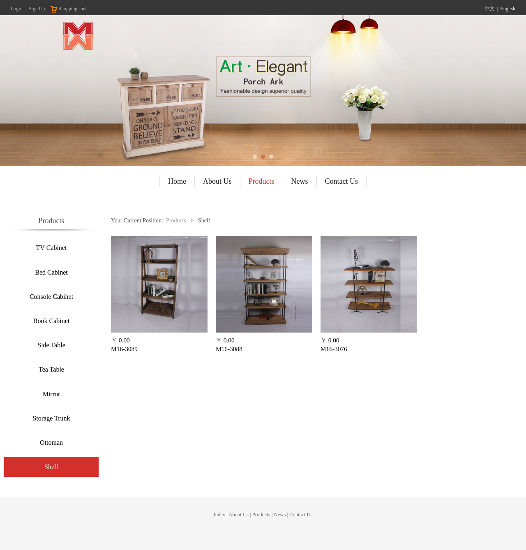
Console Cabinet (51, 296)
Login (17, 9)
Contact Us (341, 181)
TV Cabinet (51, 247)
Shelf (51, 466)
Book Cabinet (51, 320)
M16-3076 (334, 348)
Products (262, 181)
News (299, 181)
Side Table (51, 345)
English (507, 9)
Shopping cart (68, 9)
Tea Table (51, 369)
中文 (489, 9)
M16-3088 (229, 348)
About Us (217, 181)
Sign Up (37, 9)
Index (219, 519)
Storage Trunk (51, 418)
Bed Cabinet (51, 272)
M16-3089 (124, 348)
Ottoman (51, 442)
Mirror (51, 394)
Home (177, 181)
